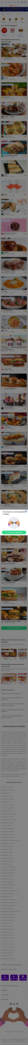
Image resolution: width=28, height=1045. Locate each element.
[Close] (26, 511)
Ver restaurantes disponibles (14, 532)
